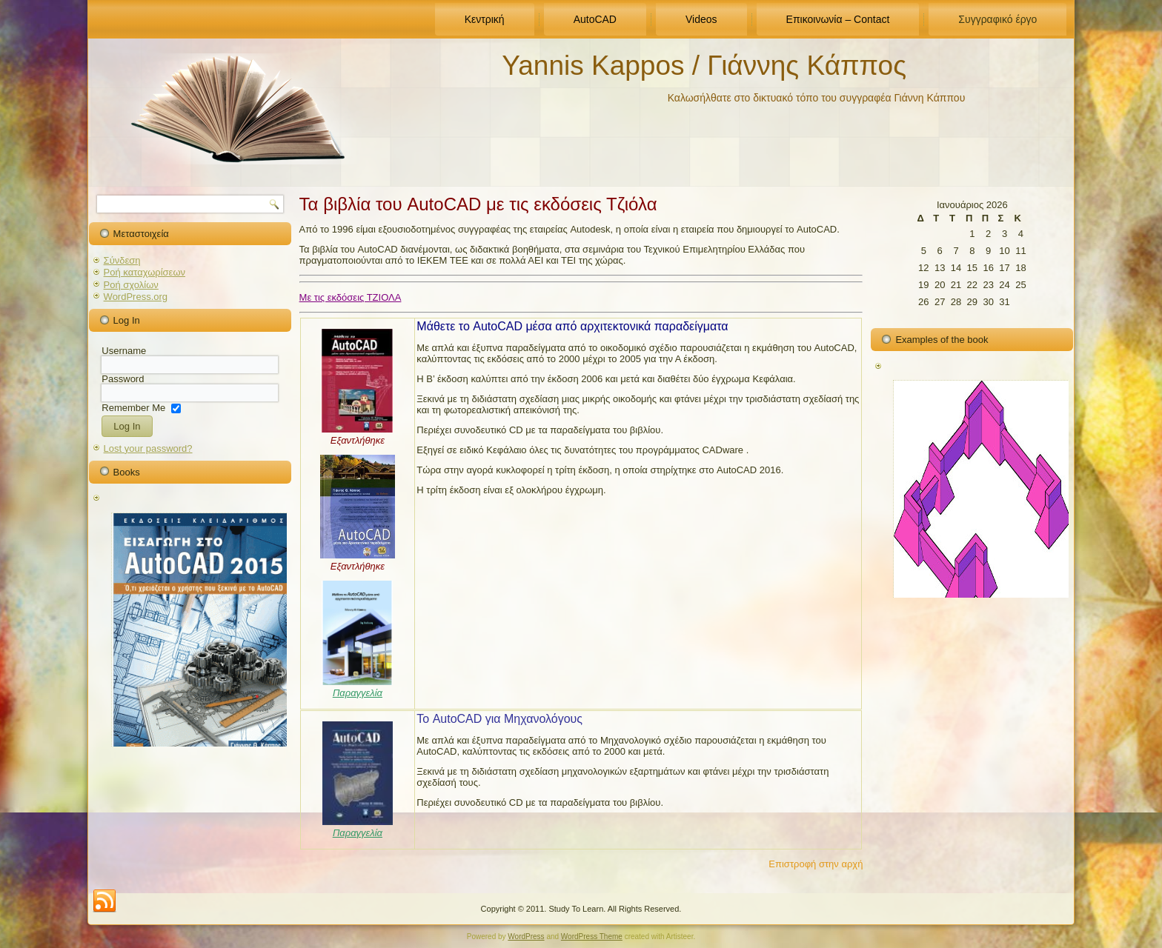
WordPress (526, 936)
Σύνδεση (122, 260)
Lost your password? (148, 448)
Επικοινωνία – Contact (838, 19)
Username (124, 350)
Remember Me (133, 407)
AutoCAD (595, 19)
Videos (701, 19)
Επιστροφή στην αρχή (815, 863)
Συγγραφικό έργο (997, 19)
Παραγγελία (357, 692)
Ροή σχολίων (131, 284)
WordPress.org (135, 296)
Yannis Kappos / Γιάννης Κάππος (704, 65)
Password (123, 378)
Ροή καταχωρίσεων (144, 272)
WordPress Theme (591, 936)
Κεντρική (485, 19)
